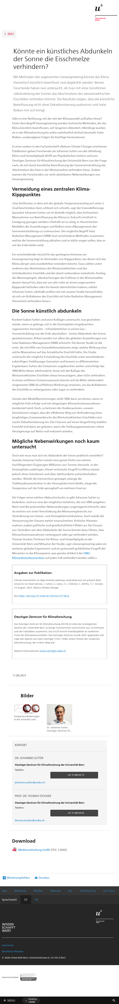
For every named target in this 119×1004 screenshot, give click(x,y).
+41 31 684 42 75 (75, 774)
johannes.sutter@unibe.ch (30, 782)
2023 (10, 33)
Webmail (55, 890)
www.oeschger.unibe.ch (53, 650)
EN (36, 899)
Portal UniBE (33, 1000)
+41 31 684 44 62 (75, 812)
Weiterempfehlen (18, 877)
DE (25, 899)
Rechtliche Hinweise (12, 951)
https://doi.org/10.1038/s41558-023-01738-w (44, 595)
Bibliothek (20, 890)
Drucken (44, 877)
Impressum (8, 945)
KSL (70, 890)
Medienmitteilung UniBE (42, 850)
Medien (38, 890)
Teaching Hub (88, 890)
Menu (11, 999)
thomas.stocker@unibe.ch (30, 820)
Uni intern (109, 890)
